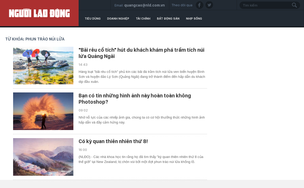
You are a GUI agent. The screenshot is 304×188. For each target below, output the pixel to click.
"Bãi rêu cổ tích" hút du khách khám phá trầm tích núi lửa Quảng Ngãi (141, 53)
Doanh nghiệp (118, 18)
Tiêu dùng (93, 18)
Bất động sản (168, 18)
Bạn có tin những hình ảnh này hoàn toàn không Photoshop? (135, 98)
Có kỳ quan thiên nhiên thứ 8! (113, 141)
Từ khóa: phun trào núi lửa (34, 39)
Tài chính (143, 18)
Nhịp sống (194, 18)
